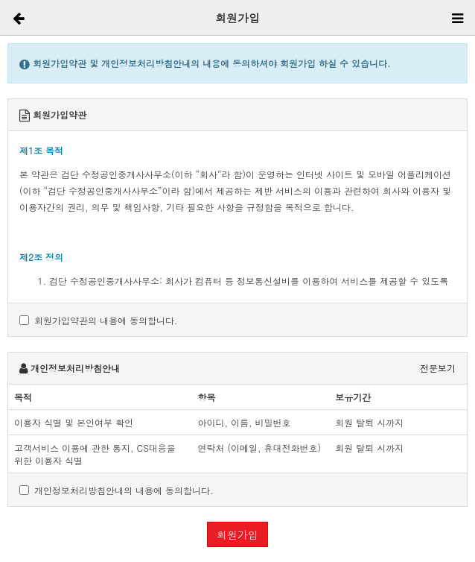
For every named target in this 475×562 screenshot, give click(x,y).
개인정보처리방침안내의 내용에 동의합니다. (116, 490)
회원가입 (237, 534)
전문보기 (438, 367)
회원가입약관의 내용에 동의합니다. (98, 320)
